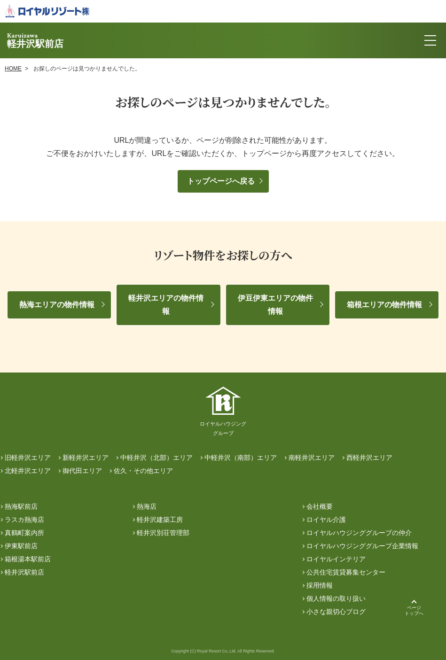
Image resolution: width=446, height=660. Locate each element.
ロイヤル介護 (326, 519)
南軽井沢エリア (312, 457)
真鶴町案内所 (24, 532)
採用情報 (319, 585)
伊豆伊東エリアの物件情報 (275, 304)
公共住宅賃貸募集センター (345, 572)
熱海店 (146, 506)
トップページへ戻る (221, 181)
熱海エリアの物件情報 (56, 305)
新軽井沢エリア (86, 457)
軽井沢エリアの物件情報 (165, 304)
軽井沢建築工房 (160, 519)
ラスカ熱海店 (24, 519)
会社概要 (319, 506)
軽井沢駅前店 (24, 572)
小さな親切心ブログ (336, 611)
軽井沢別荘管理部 (163, 532)
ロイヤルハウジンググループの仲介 (359, 532)
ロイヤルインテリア (336, 559)
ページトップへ (414, 610)
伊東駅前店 (21, 546)
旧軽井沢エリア (28, 457)
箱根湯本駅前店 (28, 559)
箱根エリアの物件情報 (384, 305)
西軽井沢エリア (369, 457)
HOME (13, 68)
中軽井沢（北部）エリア (156, 457)
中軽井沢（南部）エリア (240, 457)
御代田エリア (82, 470)
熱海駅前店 (21, 506)
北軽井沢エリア (28, 470)
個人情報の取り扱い (336, 598)
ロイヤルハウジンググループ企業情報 (362, 546)
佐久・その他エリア (143, 470)
